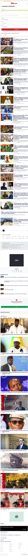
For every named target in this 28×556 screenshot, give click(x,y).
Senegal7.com (10, 546)
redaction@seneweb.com (7, 541)
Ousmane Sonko (8, 236)
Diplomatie (3, 374)
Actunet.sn (2, 551)
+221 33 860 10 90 (10, 535)
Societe (3, 354)
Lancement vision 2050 (21, 238)
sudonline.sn (10, 548)
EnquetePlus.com (20, 543)
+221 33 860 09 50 (17, 535)
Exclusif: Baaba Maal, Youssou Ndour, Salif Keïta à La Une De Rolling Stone (15, 508)
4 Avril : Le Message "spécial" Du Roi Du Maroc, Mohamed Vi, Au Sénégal (14, 450)
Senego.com (10, 543)
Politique (3, 335)
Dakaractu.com (11, 551)
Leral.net (2, 543)
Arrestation (12, 238)
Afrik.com (19, 548)
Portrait (3, 432)
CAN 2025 (19, 236)
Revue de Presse (14, 236)
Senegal (4, 236)
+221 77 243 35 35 (4, 535)
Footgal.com (2, 548)
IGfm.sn (1, 546)
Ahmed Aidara (7, 238)
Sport (3, 393)
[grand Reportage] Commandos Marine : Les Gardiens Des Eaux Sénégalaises (15, 489)
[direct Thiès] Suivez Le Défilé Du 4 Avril (8, 411)
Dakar (23, 236)
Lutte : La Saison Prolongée (8, 289)
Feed (16, 238)
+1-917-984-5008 (3, 538)
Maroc (3, 238)
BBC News (19, 546)
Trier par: (1, 35)
